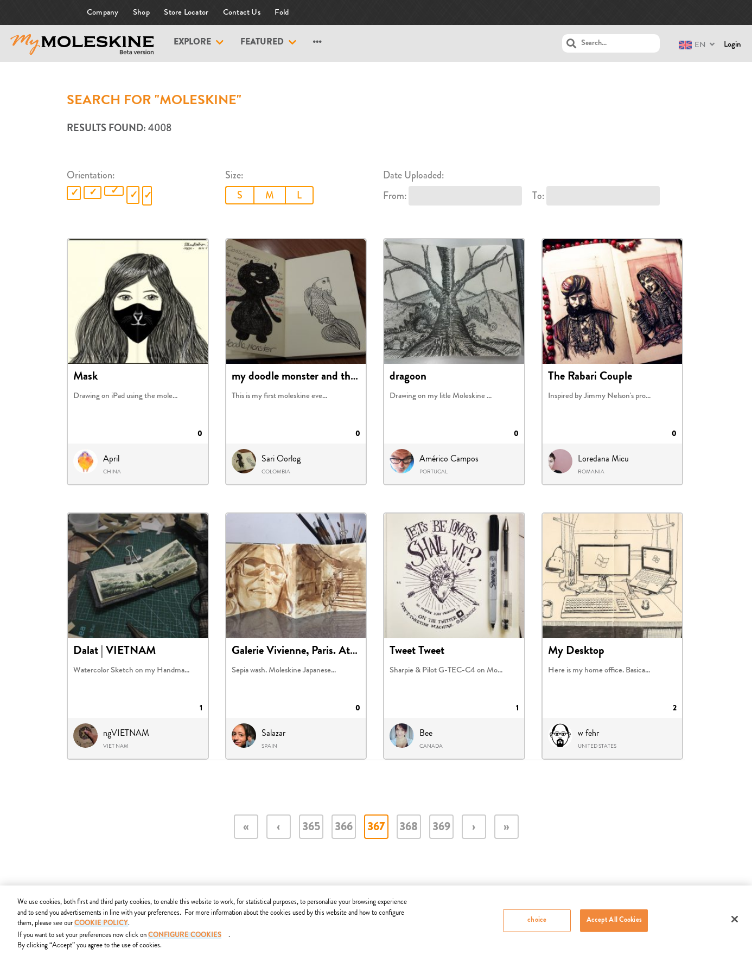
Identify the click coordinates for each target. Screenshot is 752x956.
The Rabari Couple (590, 377)
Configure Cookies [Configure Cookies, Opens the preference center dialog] (184, 940)
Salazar (273, 733)
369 (441, 827)
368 (408, 827)
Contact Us (241, 12)
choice (536, 924)
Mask (85, 377)
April (111, 459)
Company (103, 12)
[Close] (735, 923)
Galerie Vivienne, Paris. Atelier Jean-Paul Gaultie (342, 651)
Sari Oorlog (281, 459)
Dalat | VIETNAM (114, 651)
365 (311, 827)
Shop (141, 12)
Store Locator (186, 12)
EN (692, 44)
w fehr (588, 733)
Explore (192, 43)
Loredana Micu (603, 459)
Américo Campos (449, 459)
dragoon (408, 377)
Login (732, 44)
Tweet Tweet (417, 651)
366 (344, 827)
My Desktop (576, 651)
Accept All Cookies (614, 924)
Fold (282, 12)
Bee (425, 733)
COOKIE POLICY (101, 928)
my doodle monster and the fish (303, 377)
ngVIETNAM (126, 733)
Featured (262, 43)
